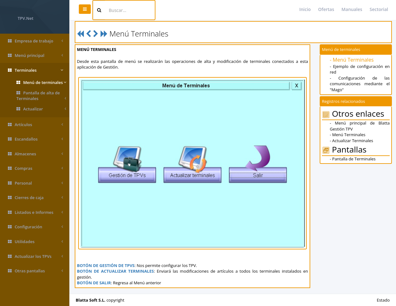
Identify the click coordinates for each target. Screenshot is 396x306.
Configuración (35, 227)
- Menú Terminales (352, 59)
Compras (35, 168)
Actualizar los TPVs (35, 256)
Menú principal (35, 55)
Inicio (305, 9)
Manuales (351, 9)
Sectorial (379, 9)
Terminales (35, 70)
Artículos (35, 125)
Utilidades (35, 242)
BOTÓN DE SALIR (94, 283)
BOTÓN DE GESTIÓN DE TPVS (106, 265)
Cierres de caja (35, 198)
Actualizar (41, 109)
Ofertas (326, 9)
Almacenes (35, 154)
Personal (35, 183)
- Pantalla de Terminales (353, 159)
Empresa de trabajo (35, 41)
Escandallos (35, 139)
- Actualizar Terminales (351, 140)
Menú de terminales (41, 83)
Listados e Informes (35, 212)
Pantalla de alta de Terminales (41, 96)
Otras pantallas (35, 271)
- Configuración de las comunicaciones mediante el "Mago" (360, 83)
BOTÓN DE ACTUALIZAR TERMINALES (115, 271)
